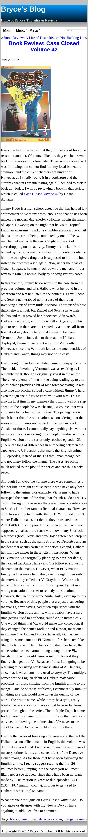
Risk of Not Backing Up (66, 38)
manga (69, 819)
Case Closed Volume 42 (41, 194)
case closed (29, 819)
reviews (81, 819)
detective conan (50, 819)
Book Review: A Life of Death (26, 38)
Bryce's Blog (23, 9)
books (14, 819)
